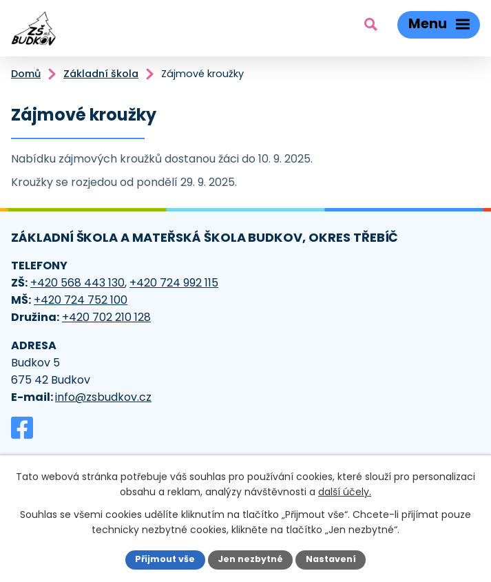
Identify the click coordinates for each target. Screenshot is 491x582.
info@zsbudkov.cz (103, 397)
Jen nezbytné (250, 559)
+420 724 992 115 (173, 283)
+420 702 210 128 (106, 317)
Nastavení (331, 559)
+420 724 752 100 (80, 300)
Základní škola (100, 74)
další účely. (344, 492)
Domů (26, 74)
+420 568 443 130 (77, 283)
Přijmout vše (165, 559)
